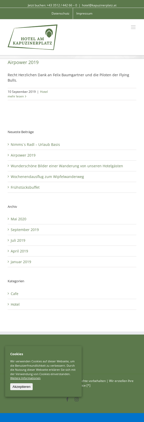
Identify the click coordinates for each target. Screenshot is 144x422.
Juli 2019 (18, 240)
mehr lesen (16, 96)
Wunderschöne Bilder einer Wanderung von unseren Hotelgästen (67, 165)
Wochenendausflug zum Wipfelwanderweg (47, 176)
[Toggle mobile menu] (133, 27)
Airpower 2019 (23, 62)
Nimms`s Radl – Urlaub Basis (35, 144)
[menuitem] (60, 13)
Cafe (14, 293)
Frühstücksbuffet (25, 187)
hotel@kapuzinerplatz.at (99, 5)
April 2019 (19, 251)
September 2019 (25, 229)
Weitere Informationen (25, 378)
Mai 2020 (18, 218)
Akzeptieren (21, 387)
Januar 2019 (21, 261)
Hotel (44, 91)
